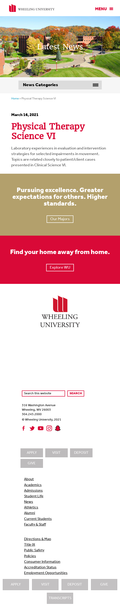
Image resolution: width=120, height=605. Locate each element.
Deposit (75, 584)
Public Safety (34, 550)
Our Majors (60, 219)
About (29, 479)
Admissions (33, 491)
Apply (16, 584)
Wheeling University (32, 8)
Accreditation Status (40, 567)
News (28, 502)
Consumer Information (42, 562)
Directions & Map (37, 539)
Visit (45, 584)
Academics (33, 485)
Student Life (33, 496)
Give (104, 584)
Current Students (38, 519)
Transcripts (60, 598)
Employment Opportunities (46, 573)
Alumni (29, 513)
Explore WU (60, 267)
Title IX (29, 545)
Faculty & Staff (35, 524)
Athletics (31, 507)
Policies (30, 556)
